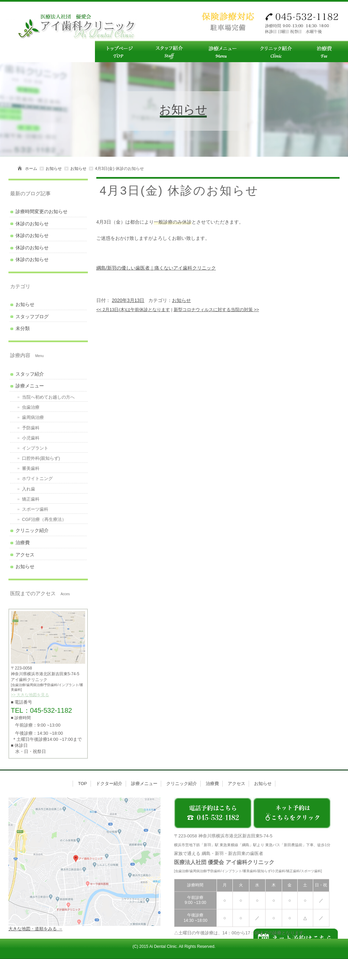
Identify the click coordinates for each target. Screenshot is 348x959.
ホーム (31, 168)
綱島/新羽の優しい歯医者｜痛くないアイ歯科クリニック (156, 268)
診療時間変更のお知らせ (42, 211)
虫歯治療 (31, 407)
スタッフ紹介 (30, 374)
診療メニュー (30, 385)
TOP (82, 783)
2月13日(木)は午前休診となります (133, 309)
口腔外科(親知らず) (41, 458)
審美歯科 (31, 468)
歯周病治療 (33, 417)
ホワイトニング (37, 478)
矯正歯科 (31, 499)
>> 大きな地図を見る (30, 694)
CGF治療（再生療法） (44, 519)
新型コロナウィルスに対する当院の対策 (216, 309)
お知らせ (54, 168)
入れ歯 (28, 488)
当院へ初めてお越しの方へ (48, 397)
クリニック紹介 (32, 530)
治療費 (23, 542)
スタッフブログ (32, 316)
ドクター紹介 (109, 783)
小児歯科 (31, 437)
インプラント (35, 448)
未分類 (23, 328)
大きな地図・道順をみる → (35, 928)
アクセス (25, 554)
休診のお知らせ (32, 223)
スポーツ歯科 (35, 509)
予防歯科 (31, 427)
